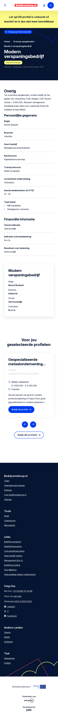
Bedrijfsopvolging (12, 565)
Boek (6, 516)
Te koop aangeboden (23, 41)
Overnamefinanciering (14, 551)
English (7, 663)
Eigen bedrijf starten (13, 555)
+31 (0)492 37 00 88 (22, 591)
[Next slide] (33, 424)
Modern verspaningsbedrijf (18, 46)
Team (6, 480)
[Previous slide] (25, 424)
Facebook (12, 616)
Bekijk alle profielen (27, 435)
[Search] (50, 5)
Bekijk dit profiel (20, 409)
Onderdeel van (29, 699)
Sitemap (8, 499)
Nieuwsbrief (9, 525)
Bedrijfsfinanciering (13, 546)
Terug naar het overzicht (19, 32)
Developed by (29, 708)
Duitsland (8, 641)
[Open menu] (5, 5)
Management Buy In (13, 560)
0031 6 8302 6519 (23, 601)
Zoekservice (10, 520)
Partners (8, 490)
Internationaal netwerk (14, 485)
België (7, 637)
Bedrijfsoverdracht (12, 541)
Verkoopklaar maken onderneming (20, 574)
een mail (17, 596)
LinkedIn (11, 606)
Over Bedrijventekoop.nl (15, 495)
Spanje (7, 632)
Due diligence (10, 569)
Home (7, 41)
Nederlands (9, 658)
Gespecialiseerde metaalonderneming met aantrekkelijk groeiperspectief (25, 361)
